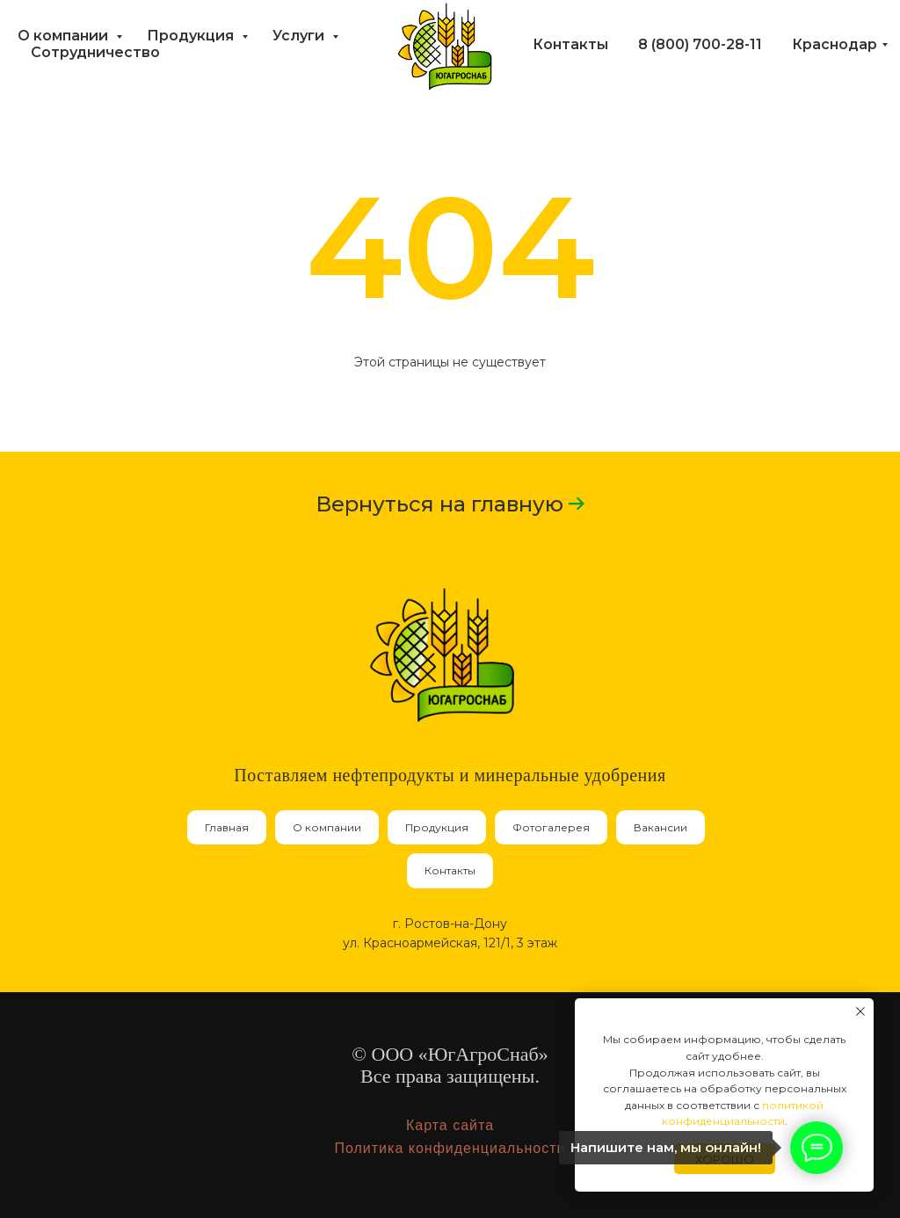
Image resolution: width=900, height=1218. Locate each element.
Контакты (570, 44)
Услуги (300, 35)
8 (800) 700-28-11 (700, 44)
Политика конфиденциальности (449, 1148)
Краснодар (834, 44)
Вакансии (660, 827)
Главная (227, 827)
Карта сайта (450, 1125)
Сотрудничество (95, 52)
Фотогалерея (551, 827)
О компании (65, 35)
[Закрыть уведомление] (860, 1011)
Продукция (192, 35)
